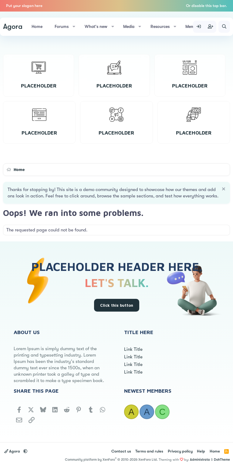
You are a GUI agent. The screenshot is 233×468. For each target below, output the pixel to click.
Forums (62, 26)
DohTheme (222, 460)
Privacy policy (180, 451)
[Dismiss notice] (222, 189)
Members (193, 26)
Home (37, 26)
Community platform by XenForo (111, 460)
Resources (160, 26)
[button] (74, 27)
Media (128, 26)
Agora (12, 26)
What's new (96, 26)
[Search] (224, 27)
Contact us (121, 451)
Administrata (200, 460)
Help (201, 451)
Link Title (133, 349)
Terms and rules (149, 451)
